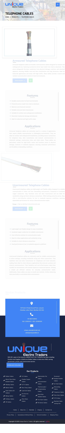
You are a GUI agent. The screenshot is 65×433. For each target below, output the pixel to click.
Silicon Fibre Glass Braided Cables (9, 380)
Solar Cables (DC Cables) (9, 392)
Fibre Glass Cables (24, 400)
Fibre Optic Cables (58, 395)
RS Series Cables (41, 402)
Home (7, 17)
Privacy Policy (10, 415)
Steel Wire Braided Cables (41, 395)
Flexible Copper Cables (25, 380)
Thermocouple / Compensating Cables (41, 389)
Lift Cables (24, 376)
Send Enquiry (21, 80)
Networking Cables (56, 388)
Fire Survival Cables (24, 395)
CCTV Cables (24, 384)
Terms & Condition (42, 415)
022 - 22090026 (37, 321)
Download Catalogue (14, 365)
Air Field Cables (57, 383)
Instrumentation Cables (41, 382)
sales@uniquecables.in (32, 333)
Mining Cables (8, 396)
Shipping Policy (54, 415)
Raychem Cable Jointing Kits (57, 402)
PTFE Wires (56, 398)
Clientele (31, 410)
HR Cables (7, 402)
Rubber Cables (8, 376)
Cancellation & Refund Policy (25, 415)
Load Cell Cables (25, 390)
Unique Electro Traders (26, 421)
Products (15, 17)
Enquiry (40, 410)
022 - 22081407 (26, 321)
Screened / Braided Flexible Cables (57, 378)
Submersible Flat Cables (41, 377)
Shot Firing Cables (26, 387)
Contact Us (48, 410)
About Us (22, 410)
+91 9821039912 (32, 319)
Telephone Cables (58, 392)
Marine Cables (8, 387)
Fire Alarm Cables (41, 399)
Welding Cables (8, 384)
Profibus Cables (8, 399)
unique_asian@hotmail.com (32, 330)
